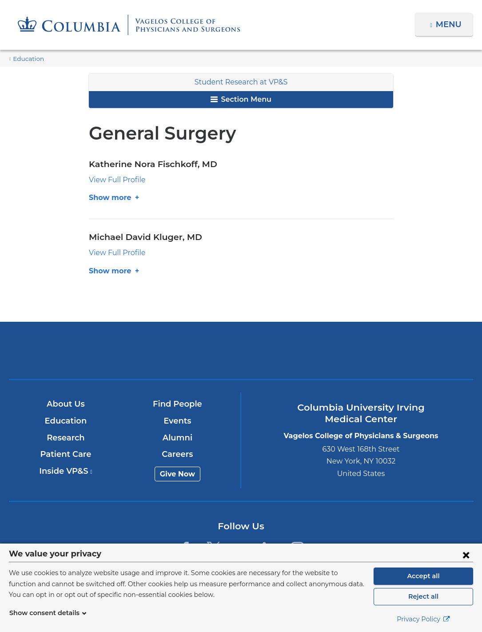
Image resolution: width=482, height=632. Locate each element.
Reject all (423, 596)
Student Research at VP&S (241, 82)
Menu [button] (450, 24)
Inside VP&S (66, 471)
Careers (178, 454)
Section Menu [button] (241, 99)
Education (26, 59)
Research (66, 437)
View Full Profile (114, 180)
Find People (177, 404)
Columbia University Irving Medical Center (88, 350)
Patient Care (66, 454)
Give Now (178, 474)
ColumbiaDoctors (393, 350)
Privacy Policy (423, 619)
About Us (66, 404)
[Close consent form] (466, 555)
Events (178, 420)
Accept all (423, 576)
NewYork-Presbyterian (241, 357)
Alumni (177, 437)
